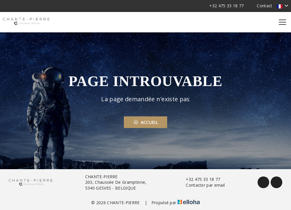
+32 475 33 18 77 (199, 179)
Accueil (145, 122)
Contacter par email (202, 185)
